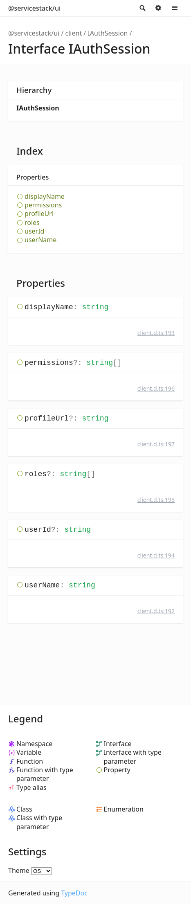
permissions (43, 205)
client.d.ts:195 (156, 500)
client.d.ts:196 (156, 388)
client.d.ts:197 (156, 444)
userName (40, 240)
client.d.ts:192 (156, 611)
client (73, 33)
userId (34, 231)
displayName (45, 196)
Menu (174, 8)
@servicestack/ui (34, 8)
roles (32, 222)
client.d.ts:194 (156, 555)
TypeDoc (74, 892)
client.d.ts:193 (156, 333)
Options (158, 8)
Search (142, 8)
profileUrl (39, 213)
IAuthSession (108, 33)
